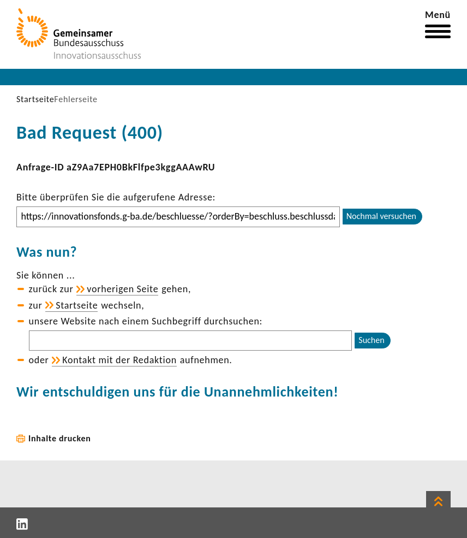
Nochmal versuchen (381, 216)
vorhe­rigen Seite (122, 289)
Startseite (35, 99)
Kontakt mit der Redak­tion (119, 360)
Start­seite (77, 305)
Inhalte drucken (59, 438)
